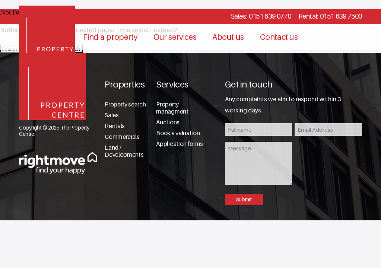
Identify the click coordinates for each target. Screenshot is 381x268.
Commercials (122, 136)
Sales (111, 115)
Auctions (167, 122)
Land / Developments (124, 151)
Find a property (110, 37)
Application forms (179, 143)
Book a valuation (178, 133)
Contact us (279, 37)
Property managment (172, 108)
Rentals (115, 126)
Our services (174, 37)
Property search (125, 104)
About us (228, 37)
